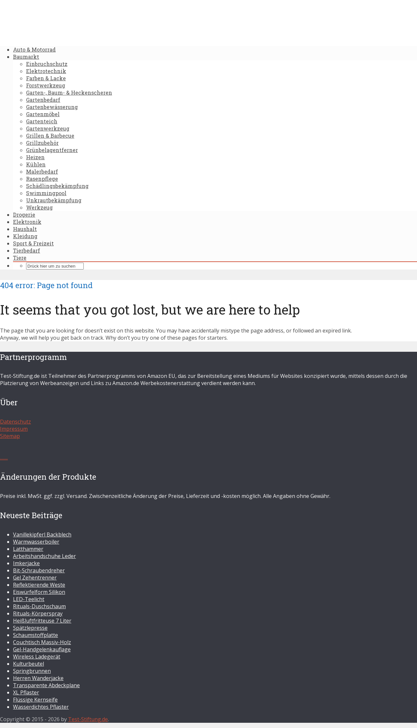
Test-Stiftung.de (88, 719)
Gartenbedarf (43, 99)
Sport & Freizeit (33, 243)
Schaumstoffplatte (35, 635)
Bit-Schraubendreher (39, 570)
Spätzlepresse (30, 627)
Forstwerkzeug (45, 85)
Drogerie (24, 214)
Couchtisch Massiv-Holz (42, 642)
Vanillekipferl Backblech (42, 534)
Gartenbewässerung (52, 106)
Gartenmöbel (43, 114)
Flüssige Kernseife (35, 699)
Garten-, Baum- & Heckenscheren (69, 92)
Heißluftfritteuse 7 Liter (42, 620)
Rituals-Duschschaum (39, 606)
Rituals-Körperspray (38, 613)
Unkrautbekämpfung (53, 200)
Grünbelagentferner (52, 150)
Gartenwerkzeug (47, 128)
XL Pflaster (26, 692)
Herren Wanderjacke (38, 678)
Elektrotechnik (46, 71)
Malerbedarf (42, 171)
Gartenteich (41, 121)
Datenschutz (15, 421)
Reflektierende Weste (39, 584)
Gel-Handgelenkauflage (42, 649)
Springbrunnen (32, 670)
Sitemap (10, 436)
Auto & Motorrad (34, 49)
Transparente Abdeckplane (46, 685)
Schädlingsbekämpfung (57, 185)
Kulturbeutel (28, 663)
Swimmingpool (46, 193)
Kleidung (25, 236)
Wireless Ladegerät (36, 656)
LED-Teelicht (28, 599)
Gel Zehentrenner (35, 577)
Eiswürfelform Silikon (39, 592)
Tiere (19, 257)
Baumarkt (26, 56)
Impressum (14, 428)
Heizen (35, 157)
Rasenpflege (42, 178)
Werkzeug (39, 207)
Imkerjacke (26, 563)
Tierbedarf (26, 250)
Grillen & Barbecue (50, 135)
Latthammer (28, 548)
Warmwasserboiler (36, 541)
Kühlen (36, 164)
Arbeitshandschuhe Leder (44, 556)
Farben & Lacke (46, 78)
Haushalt (25, 228)
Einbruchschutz (46, 63)
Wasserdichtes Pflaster (41, 706)
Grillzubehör (42, 142)
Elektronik (27, 221)
